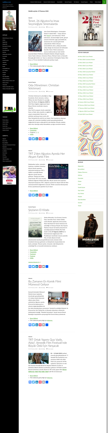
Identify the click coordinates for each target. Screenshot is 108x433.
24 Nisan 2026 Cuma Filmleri (85, 87)
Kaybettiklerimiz (6, 68)
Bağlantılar (5, 42)
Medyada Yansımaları (7, 149)
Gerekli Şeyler (81, 187)
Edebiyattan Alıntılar (7, 54)
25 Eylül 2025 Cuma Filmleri (85, 114)
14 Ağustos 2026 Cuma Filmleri (86, 111)
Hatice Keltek (6, 122)
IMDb (31, 134)
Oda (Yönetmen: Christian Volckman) (43, 86)
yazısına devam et (34, 262)
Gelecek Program (68, 2)
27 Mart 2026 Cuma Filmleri (85, 68)
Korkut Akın (5, 124)
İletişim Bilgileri (98, 2)
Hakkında (5, 64)
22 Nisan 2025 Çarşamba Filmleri (86, 84)
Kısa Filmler (81, 193)
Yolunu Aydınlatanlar (7, 161)
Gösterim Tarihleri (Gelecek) (49, 2)
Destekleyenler (6, 50)
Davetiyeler (5, 48)
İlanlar (4, 66)
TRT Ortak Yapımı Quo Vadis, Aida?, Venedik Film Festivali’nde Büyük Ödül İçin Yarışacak (47, 342)
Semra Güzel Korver (7, 128)
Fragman (32, 256)
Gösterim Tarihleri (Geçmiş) (35, 2)
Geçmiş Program (84, 2)
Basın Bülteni (34, 64)
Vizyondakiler (59, 2)
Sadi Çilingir (42, 27)
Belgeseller (81, 166)
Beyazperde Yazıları (7, 46)
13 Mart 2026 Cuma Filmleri (85, 62)
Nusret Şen (5, 126)
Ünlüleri (4, 155)
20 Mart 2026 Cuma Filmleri (85, 65)
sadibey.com (7, 2)
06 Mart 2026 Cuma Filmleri (85, 56)
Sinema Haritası (6, 78)
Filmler (91, 2)
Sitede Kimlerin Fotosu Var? (9, 80)
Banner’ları (5, 140)
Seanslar (80, 202)
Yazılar (79, 205)
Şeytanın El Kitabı (38, 210)
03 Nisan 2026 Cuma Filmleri (85, 74)
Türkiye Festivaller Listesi (8, 86)
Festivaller (80, 178)
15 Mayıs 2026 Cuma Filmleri (85, 96)
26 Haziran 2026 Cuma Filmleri (86, 102)
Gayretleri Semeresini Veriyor (9, 144)
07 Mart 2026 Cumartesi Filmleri (86, 59)
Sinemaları (5, 153)
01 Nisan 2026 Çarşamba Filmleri (86, 71)
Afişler (4, 40)
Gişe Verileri (81, 190)
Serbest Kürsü (6, 130)
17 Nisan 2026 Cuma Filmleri (85, 81)
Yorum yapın (50, 27)
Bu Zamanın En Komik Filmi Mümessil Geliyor (44, 283)
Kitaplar (80, 196)
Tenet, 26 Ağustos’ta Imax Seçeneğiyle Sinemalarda (43, 22)
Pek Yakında (76, 2)
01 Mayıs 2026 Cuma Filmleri (85, 90)
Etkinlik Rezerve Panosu (8, 38)
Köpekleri (5, 146)
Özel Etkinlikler (82, 199)
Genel (79, 184)
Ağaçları (4, 138)
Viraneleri (5, 157)
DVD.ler (80, 175)
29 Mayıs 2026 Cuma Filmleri (85, 99)
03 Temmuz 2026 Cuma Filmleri (86, 105)
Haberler (30, 17)
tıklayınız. (50, 66)
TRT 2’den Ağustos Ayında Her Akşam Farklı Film (46, 155)
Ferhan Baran (5, 120)
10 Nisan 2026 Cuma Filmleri (85, 77)
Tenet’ (48, 35)
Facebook (33, 254)
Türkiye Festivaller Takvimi (8, 88)
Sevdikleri (5, 151)
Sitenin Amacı (6, 82)
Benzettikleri (81, 169)
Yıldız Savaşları (6, 159)
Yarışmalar (5, 84)
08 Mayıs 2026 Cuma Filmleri (85, 93)
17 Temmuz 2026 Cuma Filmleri (86, 108)
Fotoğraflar (33, 130)
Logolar (4, 74)
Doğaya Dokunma (82, 172)
